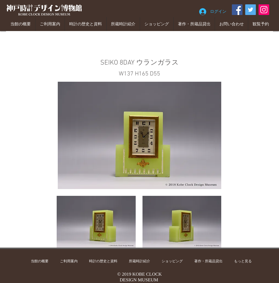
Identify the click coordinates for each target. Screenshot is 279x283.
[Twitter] (250, 9)
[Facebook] (237, 9)
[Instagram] (264, 9)
